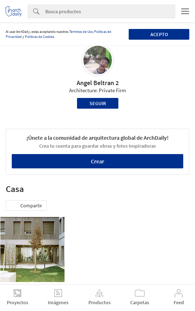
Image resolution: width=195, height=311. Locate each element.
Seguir (97, 103)
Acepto (159, 34)
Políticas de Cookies (39, 36)
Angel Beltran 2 (98, 83)
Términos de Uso (81, 31)
